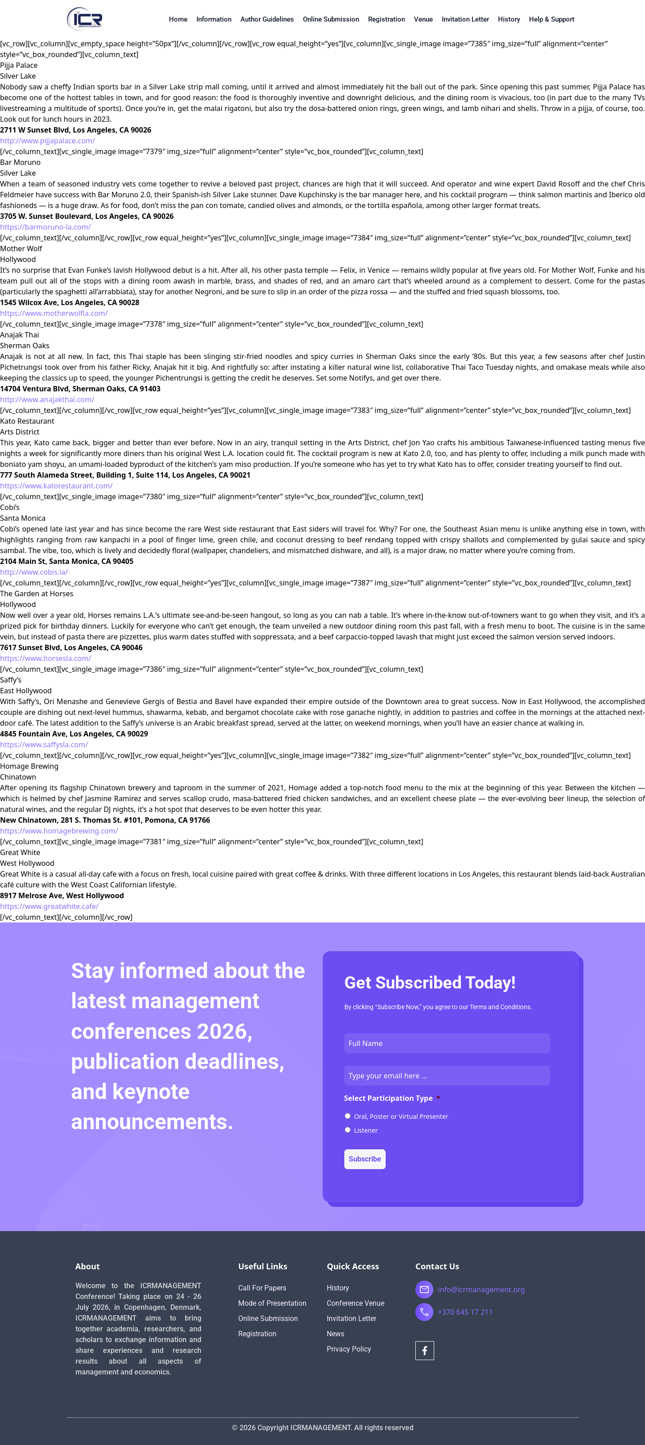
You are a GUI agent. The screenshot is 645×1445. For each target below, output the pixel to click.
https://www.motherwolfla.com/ (54, 313)
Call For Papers (262, 1288)
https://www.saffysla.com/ (44, 744)
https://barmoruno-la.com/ (45, 227)
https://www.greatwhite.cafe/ (49, 906)
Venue (423, 19)
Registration (386, 19)
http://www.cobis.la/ (34, 572)
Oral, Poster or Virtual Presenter (401, 1116)
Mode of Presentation (272, 1303)
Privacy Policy (349, 1349)
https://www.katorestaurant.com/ (56, 486)
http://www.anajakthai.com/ (47, 399)
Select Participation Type (392, 1098)
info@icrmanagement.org (481, 1289)
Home (178, 19)
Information (213, 19)
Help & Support (551, 19)
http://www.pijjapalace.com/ (47, 141)
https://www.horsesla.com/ (45, 658)
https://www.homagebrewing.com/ (59, 831)
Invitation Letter (465, 19)
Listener (366, 1130)
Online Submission (331, 19)
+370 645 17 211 (465, 1312)
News (335, 1334)
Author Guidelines (267, 19)
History (509, 19)
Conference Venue (355, 1303)
